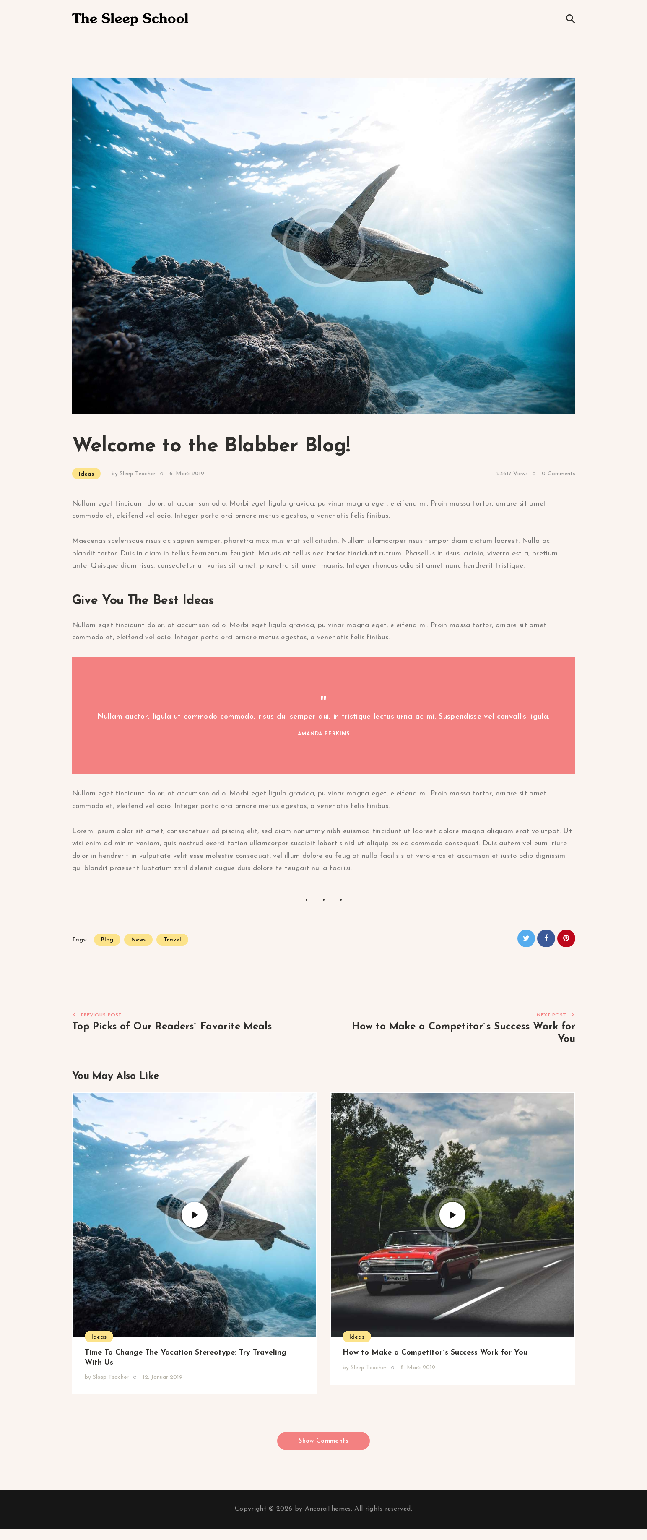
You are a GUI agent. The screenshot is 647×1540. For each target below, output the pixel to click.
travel (172, 940)
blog (107, 940)
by (134, 474)
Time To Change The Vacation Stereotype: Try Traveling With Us (185, 1361)
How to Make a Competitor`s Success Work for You (435, 1356)
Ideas (86, 474)
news (138, 940)
